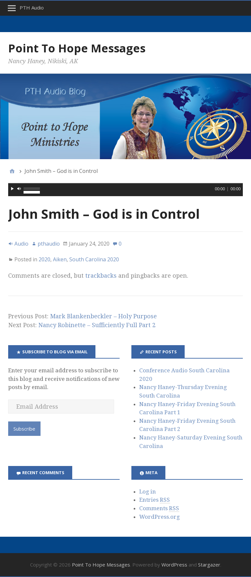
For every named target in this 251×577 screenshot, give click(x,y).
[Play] (12, 188)
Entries (154, 499)
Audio (21, 243)
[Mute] (19, 188)
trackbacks (101, 275)
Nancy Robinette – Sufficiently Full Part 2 (97, 325)
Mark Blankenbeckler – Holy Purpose (103, 316)
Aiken (60, 259)
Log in (147, 491)
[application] (125, 189)
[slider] (125, 183)
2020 (44, 259)
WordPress (174, 564)
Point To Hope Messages (76, 48)
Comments (159, 508)
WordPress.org (159, 516)
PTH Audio (32, 7)
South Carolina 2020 (94, 259)
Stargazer (209, 564)
